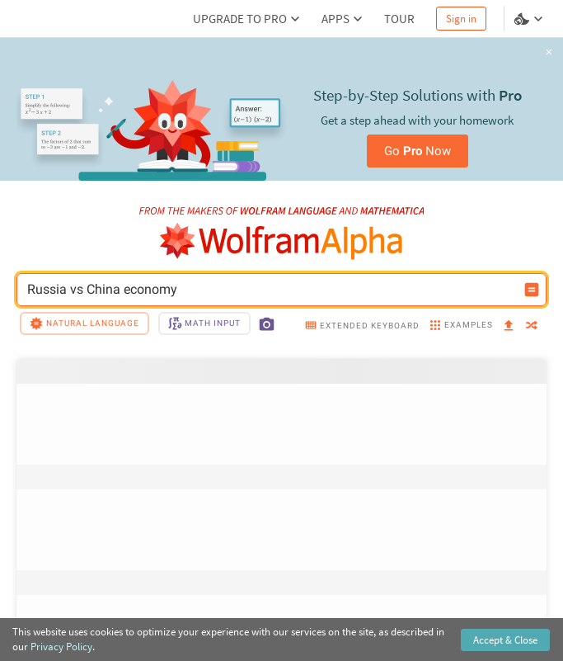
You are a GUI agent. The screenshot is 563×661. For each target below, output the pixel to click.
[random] (531, 326)
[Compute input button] (531, 289)
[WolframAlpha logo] (281, 241)
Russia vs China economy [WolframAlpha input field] (270, 289)
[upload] (508, 326)
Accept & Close (505, 640)
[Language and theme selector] (530, 19)
